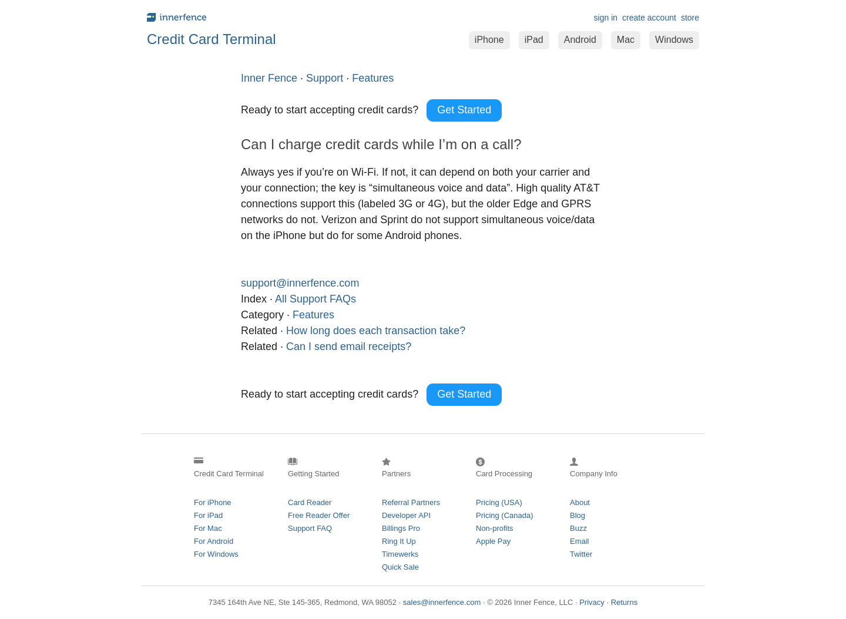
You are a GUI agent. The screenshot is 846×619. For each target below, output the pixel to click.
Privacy (592, 602)
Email (579, 541)
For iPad (208, 515)
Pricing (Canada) (504, 515)
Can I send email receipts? (348, 346)
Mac (625, 40)
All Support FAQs (315, 299)
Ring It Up (399, 541)
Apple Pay (493, 541)
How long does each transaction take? (375, 331)
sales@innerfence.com (442, 602)
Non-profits (494, 528)
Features (313, 315)
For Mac (208, 528)
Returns (624, 602)
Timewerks (400, 554)
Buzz (578, 528)
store (690, 17)
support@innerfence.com (300, 283)
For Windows (216, 554)
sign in (605, 17)
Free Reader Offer (319, 515)
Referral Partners (411, 502)
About (580, 502)
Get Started (464, 110)
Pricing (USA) (499, 502)
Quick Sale (400, 567)
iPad (534, 40)
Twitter (581, 554)
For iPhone (212, 502)
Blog (577, 515)
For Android (213, 541)
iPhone (489, 40)
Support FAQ (310, 528)
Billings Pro (401, 528)
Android (580, 40)
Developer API (406, 515)
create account (649, 17)
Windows (674, 40)
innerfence (282, 17)
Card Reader (309, 502)
